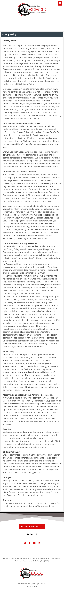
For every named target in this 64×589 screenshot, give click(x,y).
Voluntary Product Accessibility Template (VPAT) (32, 561)
